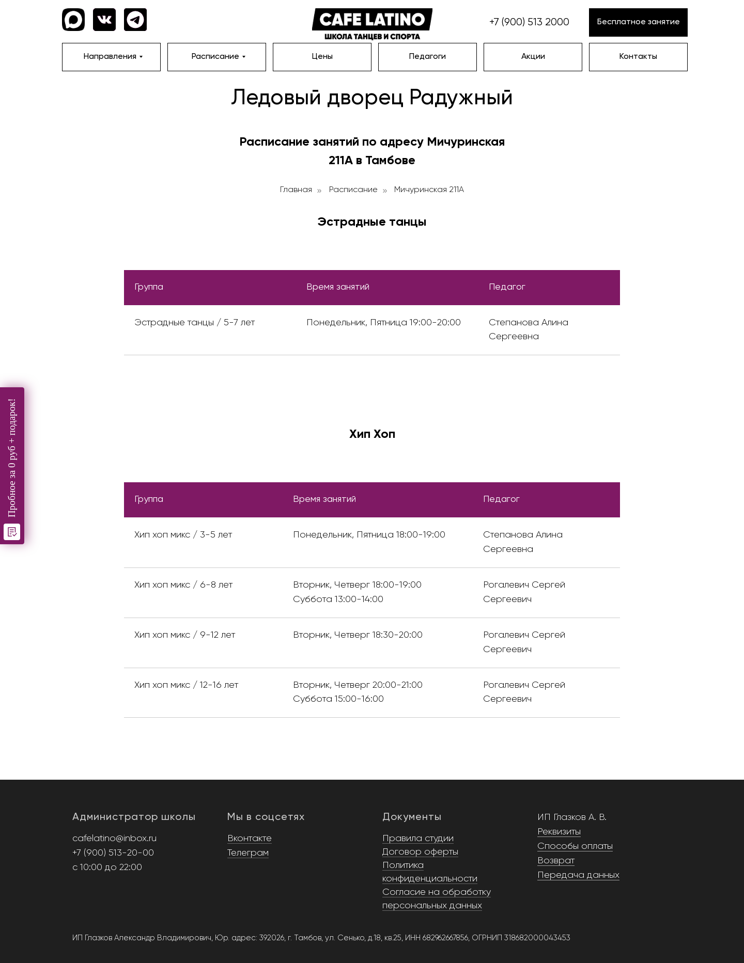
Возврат (556, 860)
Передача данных (578, 875)
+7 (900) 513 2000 (529, 22)
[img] (372, 24)
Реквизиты (559, 831)
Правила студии (418, 838)
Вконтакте (249, 838)
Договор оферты (420, 852)
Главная (296, 190)
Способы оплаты (575, 846)
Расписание (353, 190)
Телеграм (248, 853)
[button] (638, 22)
